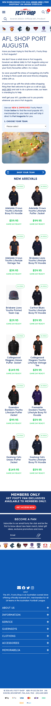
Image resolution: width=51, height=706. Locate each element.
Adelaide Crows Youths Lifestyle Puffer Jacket (37, 211)
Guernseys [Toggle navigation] (9, 629)
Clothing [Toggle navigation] (9, 636)
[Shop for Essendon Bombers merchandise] (36, 29)
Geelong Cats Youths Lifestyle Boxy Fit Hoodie (37, 460)
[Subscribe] (38, 536)
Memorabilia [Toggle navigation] (11, 650)
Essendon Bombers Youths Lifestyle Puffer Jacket (14, 411)
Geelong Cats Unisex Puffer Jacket (13, 460)
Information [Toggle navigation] (11, 615)
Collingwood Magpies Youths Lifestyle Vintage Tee (37, 361)
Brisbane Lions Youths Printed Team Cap (14, 310)
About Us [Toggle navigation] (8, 608)
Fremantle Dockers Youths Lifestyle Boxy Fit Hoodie (37, 411)
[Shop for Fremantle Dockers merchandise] (44, 29)
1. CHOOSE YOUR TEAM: (16, 121)
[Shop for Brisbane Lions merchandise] (12, 29)
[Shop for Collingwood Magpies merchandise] (28, 29)
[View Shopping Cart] (47, 12)
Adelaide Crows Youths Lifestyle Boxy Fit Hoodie (13, 211)
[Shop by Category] (3, 12)
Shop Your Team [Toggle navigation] (25, 172)
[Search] (5, 18)
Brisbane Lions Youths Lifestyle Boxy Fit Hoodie (37, 261)
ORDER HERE (37, 2)
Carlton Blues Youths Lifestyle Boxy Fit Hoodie (37, 310)
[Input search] (28, 18)
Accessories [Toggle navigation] (10, 643)
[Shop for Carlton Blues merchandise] (20, 29)
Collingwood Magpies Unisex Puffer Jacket (13, 360)
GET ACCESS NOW (25, 507)
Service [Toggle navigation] (7, 622)
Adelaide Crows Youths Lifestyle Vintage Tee (13, 261)
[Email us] (19, 588)
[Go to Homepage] (25, 12)
